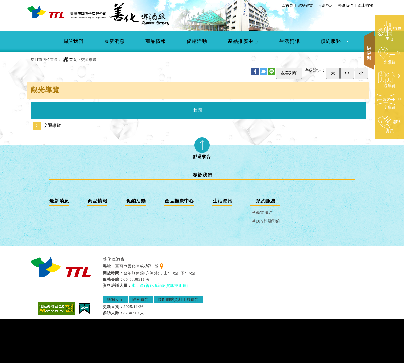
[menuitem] (73, 41)
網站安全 (115, 299)
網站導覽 (305, 5)
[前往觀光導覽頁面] (389, 56)
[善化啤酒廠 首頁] (67, 12)
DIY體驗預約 (268, 221)
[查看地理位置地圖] (161, 266)
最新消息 (114, 41)
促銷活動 (197, 41)
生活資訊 (289, 41)
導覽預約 (264, 212)
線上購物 (366, 5)
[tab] (202, 146)
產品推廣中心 (243, 41)
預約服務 (331, 41)
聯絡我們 (346, 5)
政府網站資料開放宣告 (178, 299)
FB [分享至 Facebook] (255, 71)
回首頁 (287, 5)
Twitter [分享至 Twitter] (263, 71)
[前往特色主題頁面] (389, 31)
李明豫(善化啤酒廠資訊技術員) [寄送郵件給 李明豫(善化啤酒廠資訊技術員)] (160, 285)
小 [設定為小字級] (361, 73)
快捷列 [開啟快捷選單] (369, 50)
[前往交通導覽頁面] (389, 79)
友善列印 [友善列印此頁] (289, 73)
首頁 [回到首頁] (73, 59)
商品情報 (155, 41)
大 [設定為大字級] (333, 73)
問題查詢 (326, 5)
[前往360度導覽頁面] (389, 102)
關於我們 (73, 41)
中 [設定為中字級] (347, 73)
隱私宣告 (140, 299)
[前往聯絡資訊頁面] (389, 125)
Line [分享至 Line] (271, 71)
